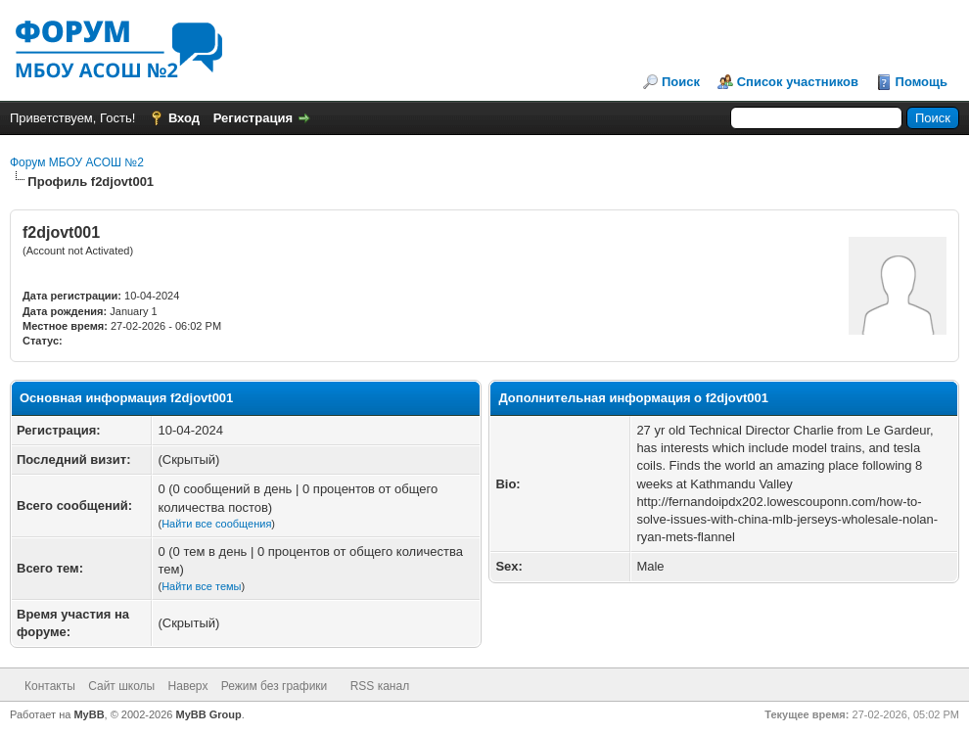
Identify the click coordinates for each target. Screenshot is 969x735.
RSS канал (380, 686)
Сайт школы (121, 686)
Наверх (188, 686)
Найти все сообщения (216, 523)
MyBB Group (209, 714)
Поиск (681, 81)
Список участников (797, 81)
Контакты (49, 686)
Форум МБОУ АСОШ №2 (77, 162)
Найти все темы (201, 586)
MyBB (88, 714)
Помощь (921, 81)
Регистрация (253, 118)
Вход (184, 118)
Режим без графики (274, 686)
